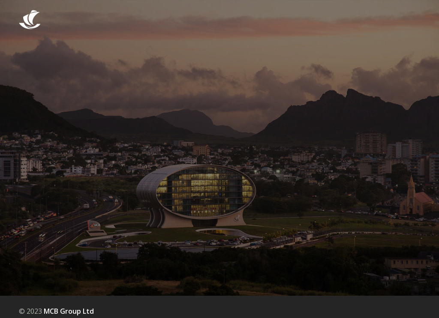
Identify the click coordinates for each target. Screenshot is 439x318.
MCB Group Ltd (69, 311)
